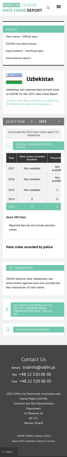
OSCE (47, 435)
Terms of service (46, 441)
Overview (11, 29)
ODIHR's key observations (21, 43)
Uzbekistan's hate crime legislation (30, 104)
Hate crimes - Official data (22, 36)
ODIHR (20, 435)
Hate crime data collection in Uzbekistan (33, 100)
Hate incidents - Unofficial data (24, 51)
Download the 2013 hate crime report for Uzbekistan (33, 133)
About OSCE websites (23, 441)
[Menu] (59, 6)
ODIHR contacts (34, 435)
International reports (18, 58)
